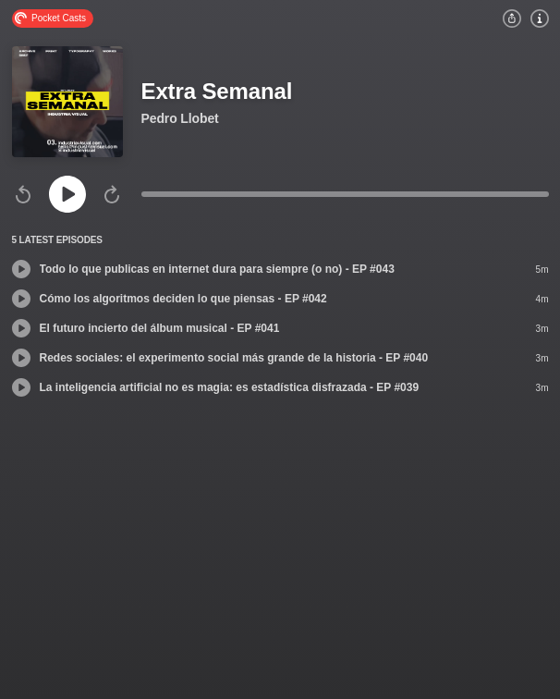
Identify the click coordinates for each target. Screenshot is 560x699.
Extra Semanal (217, 91)
